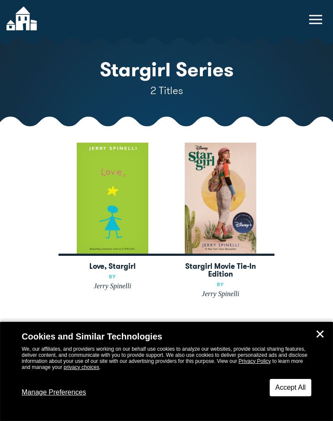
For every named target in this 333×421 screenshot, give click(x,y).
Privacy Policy (254, 361)
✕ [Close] (320, 334)
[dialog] (166, 371)
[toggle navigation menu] (315, 19)
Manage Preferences (54, 392)
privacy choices (81, 367)
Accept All (290, 387)
